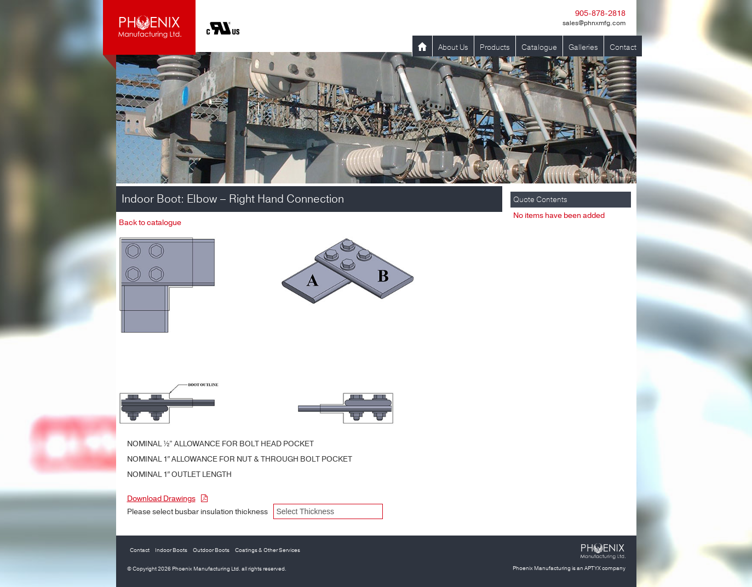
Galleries (583, 47)
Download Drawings (167, 498)
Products (495, 47)
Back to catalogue (150, 222)
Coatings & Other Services (267, 550)
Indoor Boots (171, 550)
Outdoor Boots (211, 550)
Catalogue (539, 47)
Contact (623, 47)
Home (422, 47)
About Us (453, 47)
